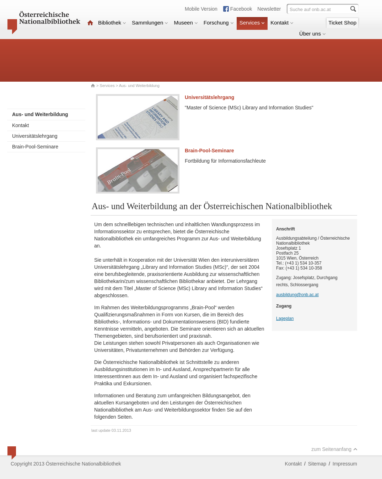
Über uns (312, 34)
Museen (186, 23)
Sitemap (317, 464)
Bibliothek (112, 23)
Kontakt (282, 23)
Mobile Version (201, 9)
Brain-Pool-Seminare (35, 146)
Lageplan (285, 318)
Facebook (241, 9)
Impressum (345, 464)
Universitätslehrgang (35, 136)
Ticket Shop (342, 23)
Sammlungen (150, 23)
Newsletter (269, 9)
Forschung (219, 23)
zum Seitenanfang (334, 449)
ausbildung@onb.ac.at (297, 294)
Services (252, 23)
